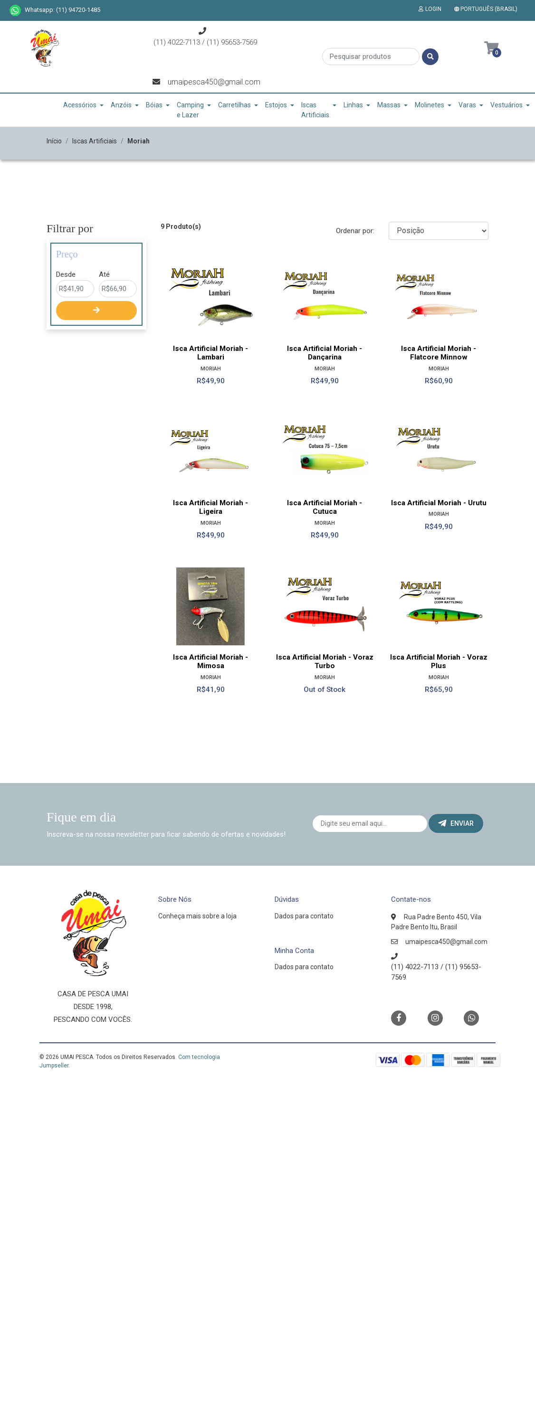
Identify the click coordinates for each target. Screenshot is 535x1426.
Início (54, 141)
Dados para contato (304, 916)
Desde (66, 274)
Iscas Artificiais (315, 110)
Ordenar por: (355, 231)
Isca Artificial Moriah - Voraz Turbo (324, 661)
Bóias (154, 105)
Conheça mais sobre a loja (197, 916)
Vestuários (506, 105)
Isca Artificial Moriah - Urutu (439, 503)
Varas (467, 105)
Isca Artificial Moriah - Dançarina (324, 352)
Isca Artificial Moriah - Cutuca (324, 507)
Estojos (276, 105)
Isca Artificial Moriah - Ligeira (210, 507)
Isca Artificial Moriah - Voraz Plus (438, 661)
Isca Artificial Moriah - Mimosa (210, 661)
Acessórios (79, 105)
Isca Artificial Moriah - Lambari (210, 352)
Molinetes (429, 105)
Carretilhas (234, 105)
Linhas (353, 105)
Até (104, 274)
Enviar (456, 823)
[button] (488, 9)
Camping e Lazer (190, 110)
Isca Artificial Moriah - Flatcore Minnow (438, 352)
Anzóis (121, 105)
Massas (389, 105)
